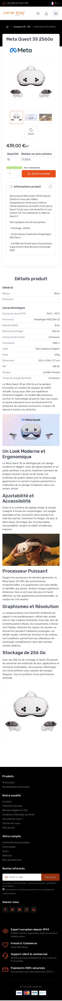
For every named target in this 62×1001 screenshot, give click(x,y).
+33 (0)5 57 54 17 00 (17, 3)
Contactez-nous (11, 823)
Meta (57, 293)
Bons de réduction (11, 860)
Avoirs (5, 851)
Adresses (7, 855)
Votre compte (11, 836)
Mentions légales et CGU (15, 810)
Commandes (9, 847)
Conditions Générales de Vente (18, 814)
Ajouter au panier (38, 173)
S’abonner (50, 877)
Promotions (8, 782)
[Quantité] (12, 173)
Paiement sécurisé (12, 806)
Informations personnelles (16, 842)
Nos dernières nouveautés (16, 787)
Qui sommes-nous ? (12, 819)
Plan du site (8, 827)
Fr (54, 3)
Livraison (7, 801)
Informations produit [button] (31, 186)
